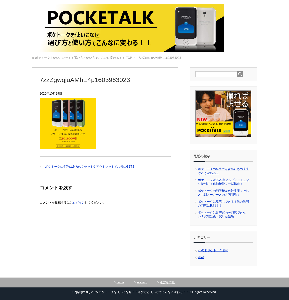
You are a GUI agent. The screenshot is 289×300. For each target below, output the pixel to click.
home (120, 282)
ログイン (79, 202)
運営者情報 (167, 282)
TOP (83, 57)
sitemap (142, 282)
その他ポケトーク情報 (213, 250)
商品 (201, 257)
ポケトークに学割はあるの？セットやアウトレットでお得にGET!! (89, 166)
